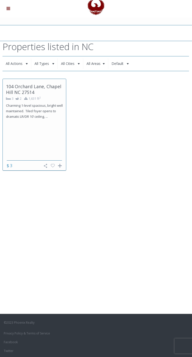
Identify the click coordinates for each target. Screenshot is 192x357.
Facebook (11, 342)
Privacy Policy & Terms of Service (27, 333)
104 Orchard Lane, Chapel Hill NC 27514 (33, 89)
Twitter (9, 351)
